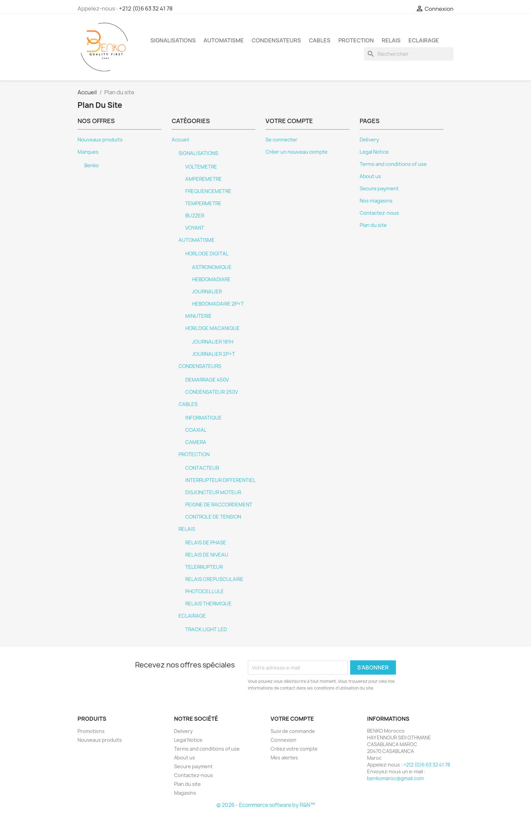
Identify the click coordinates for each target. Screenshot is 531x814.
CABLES (320, 40)
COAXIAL (196, 430)
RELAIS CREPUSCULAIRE (214, 579)
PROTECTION (356, 40)
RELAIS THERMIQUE (208, 603)
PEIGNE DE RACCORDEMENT (218, 504)
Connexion (283, 740)
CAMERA (195, 442)
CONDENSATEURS (276, 40)
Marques (88, 152)
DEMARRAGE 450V (207, 379)
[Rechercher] (408, 54)
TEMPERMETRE (203, 203)
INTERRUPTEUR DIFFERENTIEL (220, 480)
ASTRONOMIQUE (212, 267)
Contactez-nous (379, 213)
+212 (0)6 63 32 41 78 (146, 8)
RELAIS (391, 40)
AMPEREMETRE (203, 179)
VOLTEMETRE (201, 166)
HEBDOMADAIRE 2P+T (218, 304)
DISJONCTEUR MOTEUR (213, 492)
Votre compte (292, 718)
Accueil (180, 139)
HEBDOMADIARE (211, 279)
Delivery (369, 139)
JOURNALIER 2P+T (213, 354)
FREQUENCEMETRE (208, 191)
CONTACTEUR (202, 468)
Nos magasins (376, 200)
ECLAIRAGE (423, 40)
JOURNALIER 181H (212, 341)
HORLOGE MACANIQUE (212, 328)
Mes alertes (284, 757)
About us (370, 176)
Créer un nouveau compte (296, 152)
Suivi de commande (293, 731)
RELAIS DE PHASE (205, 542)
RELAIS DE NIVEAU (206, 554)
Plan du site (373, 225)
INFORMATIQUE (203, 417)
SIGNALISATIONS (173, 40)
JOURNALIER (207, 291)
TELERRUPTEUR (204, 567)
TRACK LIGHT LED (206, 629)
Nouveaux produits (100, 139)
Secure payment (379, 188)
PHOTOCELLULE (204, 591)
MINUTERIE (198, 316)
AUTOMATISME (224, 40)
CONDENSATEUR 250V (211, 392)
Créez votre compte (294, 748)
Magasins (185, 793)
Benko (91, 165)
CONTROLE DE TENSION (213, 516)
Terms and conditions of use (393, 164)
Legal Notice (374, 152)
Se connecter (281, 139)
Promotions (91, 731)
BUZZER (194, 215)
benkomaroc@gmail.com (395, 778)
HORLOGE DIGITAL (207, 253)
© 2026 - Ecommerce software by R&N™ (265, 805)
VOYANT (194, 228)
